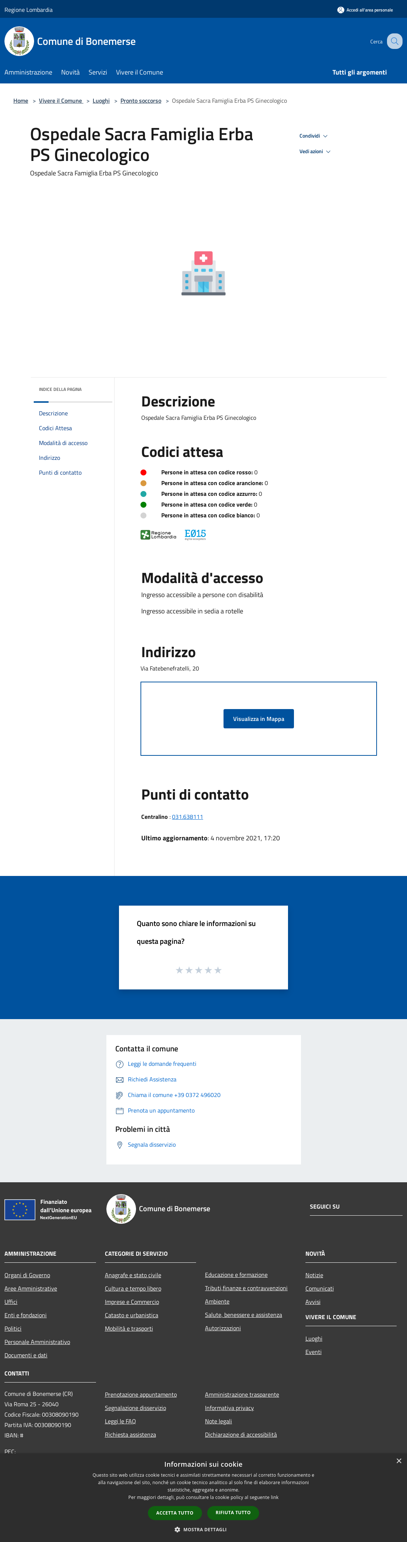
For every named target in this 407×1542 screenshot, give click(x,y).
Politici (12, 1328)
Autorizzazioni (223, 1328)
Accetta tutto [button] (174, 1513)
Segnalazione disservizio (135, 1407)
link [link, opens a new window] (275, 1497)
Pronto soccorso (140, 100)
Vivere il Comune (61, 100)
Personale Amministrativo (37, 1341)
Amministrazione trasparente (242, 1394)
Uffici (10, 1301)
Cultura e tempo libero (133, 1288)
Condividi (315, 136)
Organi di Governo (27, 1275)
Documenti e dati (25, 1355)
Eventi (313, 1351)
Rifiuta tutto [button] (233, 1512)
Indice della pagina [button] (60, 389)
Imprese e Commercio (132, 1301)
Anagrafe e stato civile (133, 1275)
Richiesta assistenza (130, 1434)
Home (20, 100)
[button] (203, 1529)
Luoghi (101, 100)
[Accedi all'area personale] (365, 10)
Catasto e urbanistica (131, 1315)
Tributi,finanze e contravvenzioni (246, 1288)
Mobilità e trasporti (129, 1328)
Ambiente (217, 1301)
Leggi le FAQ (120, 1421)
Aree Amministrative (30, 1288)
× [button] (398, 1461)
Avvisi (313, 1301)
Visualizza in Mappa (258, 718)
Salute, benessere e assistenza (243, 1314)
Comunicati (319, 1288)
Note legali (218, 1421)
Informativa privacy (229, 1407)
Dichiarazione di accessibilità (241, 1434)
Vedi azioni (316, 151)
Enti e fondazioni (25, 1315)
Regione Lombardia (28, 9)
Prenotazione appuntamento (141, 1394)
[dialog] (203, 1497)
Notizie (314, 1275)
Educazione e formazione (236, 1274)
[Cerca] (394, 41)
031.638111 (187, 816)
